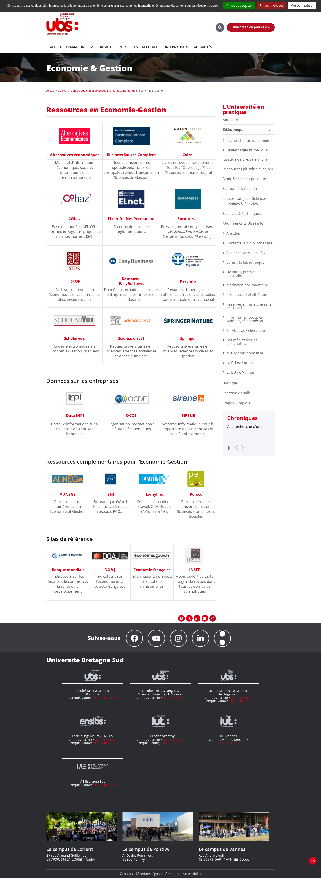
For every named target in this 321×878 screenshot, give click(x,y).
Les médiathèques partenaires (241, 342)
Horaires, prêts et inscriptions (241, 273)
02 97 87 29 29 (173, 697)
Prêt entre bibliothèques (247, 294)
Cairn (188, 154)
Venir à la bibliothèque (245, 262)
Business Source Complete (131, 154)
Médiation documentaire (247, 285)
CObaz (74, 218)
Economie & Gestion (240, 188)
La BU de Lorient (240, 362)
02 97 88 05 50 (241, 697)
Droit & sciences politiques (245, 178)
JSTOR (74, 281)
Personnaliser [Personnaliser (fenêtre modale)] (302, 5)
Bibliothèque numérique (247, 150)
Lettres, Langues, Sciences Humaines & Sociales (245, 201)
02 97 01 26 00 (106, 697)
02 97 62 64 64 (228, 743)
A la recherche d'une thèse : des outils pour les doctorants (246, 426)
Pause (229, 448)
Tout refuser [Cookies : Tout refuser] (271, 5)
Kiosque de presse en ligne (245, 159)
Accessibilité (192, 873)
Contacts (126, 873)
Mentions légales (149, 873)
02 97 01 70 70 (242, 701)
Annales (233, 233)
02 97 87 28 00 (173, 739)
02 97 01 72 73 (106, 743)
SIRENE (188, 415)
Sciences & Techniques (242, 213)
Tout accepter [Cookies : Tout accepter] (238, 5)
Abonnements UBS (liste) (243, 223)
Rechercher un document (248, 140)
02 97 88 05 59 (105, 739)
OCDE (131, 415)
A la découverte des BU (245, 252)
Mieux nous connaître (244, 353)
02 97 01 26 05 (106, 785)
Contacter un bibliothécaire (249, 243)
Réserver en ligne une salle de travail (248, 306)
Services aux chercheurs (246, 330)
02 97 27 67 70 (173, 743)
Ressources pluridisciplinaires (248, 169)
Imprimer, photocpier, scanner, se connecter (245, 319)
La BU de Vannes (240, 372)
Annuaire (172, 873)
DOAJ (110, 569)
